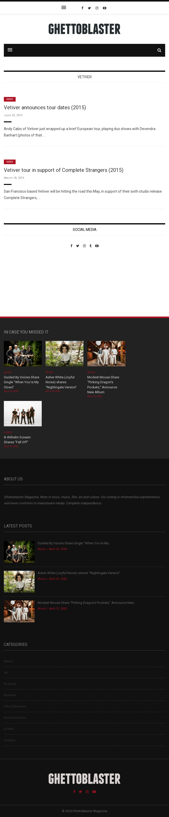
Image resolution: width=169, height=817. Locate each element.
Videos (8, 432)
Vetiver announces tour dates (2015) (45, 107)
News (9, 99)
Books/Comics (15, 718)
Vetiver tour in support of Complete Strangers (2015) (63, 170)
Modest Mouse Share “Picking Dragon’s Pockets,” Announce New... (87, 603)
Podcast (10, 684)
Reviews (10, 695)
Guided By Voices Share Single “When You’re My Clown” (21, 382)
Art (6, 672)
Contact (9, 740)
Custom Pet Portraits (19, 283)
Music (8, 372)
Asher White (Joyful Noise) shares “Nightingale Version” (61, 382)
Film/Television (15, 706)
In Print (9, 729)
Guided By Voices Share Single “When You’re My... (74, 543)
